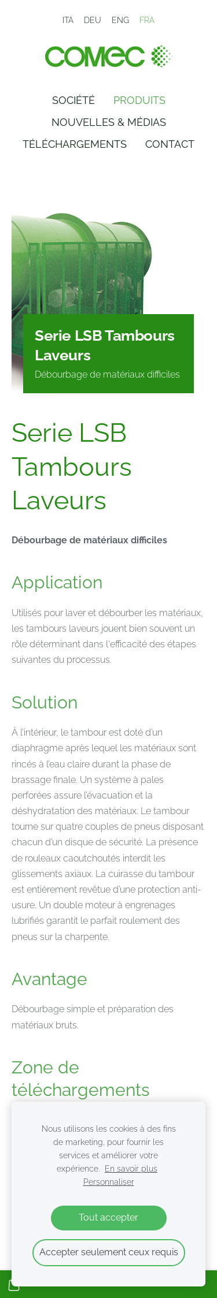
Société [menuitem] (73, 100)
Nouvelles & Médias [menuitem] (109, 122)
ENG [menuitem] (120, 20)
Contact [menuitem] (169, 144)
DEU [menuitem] (92, 20)
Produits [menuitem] (139, 100)
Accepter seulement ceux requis (108, 1252)
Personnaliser (108, 1182)
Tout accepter (108, 1217)
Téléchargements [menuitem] (75, 144)
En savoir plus (131, 1168)
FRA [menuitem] (147, 20)
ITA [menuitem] (67, 20)
